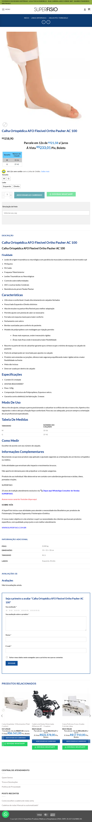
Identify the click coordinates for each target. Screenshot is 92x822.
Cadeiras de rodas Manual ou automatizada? (20, 805)
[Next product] (44, 22)
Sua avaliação (11, 607)
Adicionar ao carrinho (29, 195)
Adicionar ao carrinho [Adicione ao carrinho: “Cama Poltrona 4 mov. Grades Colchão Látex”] (76, 741)
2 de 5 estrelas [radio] (10, 610)
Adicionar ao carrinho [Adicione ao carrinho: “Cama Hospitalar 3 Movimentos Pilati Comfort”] (16, 738)
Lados (4, 182)
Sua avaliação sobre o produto (17, 614)
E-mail (9, 646)
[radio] (4, 178)
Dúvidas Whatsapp (62, 194)
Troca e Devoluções (10, 782)
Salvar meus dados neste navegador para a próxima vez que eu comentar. (36, 657)
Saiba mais (45, 171)
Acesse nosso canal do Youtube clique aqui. (19, 499)
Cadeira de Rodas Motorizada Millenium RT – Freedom (43, 725)
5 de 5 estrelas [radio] (34, 610)
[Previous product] (48, 22)
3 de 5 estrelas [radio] (16, 610)
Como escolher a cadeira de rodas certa (18, 801)
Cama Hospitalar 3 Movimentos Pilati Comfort (16, 725)
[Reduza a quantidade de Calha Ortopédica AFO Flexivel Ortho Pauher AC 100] (3, 195)
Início (26, 18)
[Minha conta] (85, 9)
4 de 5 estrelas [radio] (24, 610)
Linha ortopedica (38, 18)
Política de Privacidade (11, 787)
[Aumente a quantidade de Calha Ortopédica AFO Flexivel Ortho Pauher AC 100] (10, 195)
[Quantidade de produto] (7, 194)
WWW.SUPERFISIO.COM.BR (14, 527)
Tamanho (5, 175)
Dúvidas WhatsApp (15, 743)
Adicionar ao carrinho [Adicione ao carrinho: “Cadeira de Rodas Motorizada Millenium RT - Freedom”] (46, 741)
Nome (8, 635)
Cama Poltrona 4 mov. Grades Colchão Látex (73, 725)
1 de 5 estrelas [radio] (6, 610)
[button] (6, 9)
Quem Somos (7, 777)
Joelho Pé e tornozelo (58, 18)
